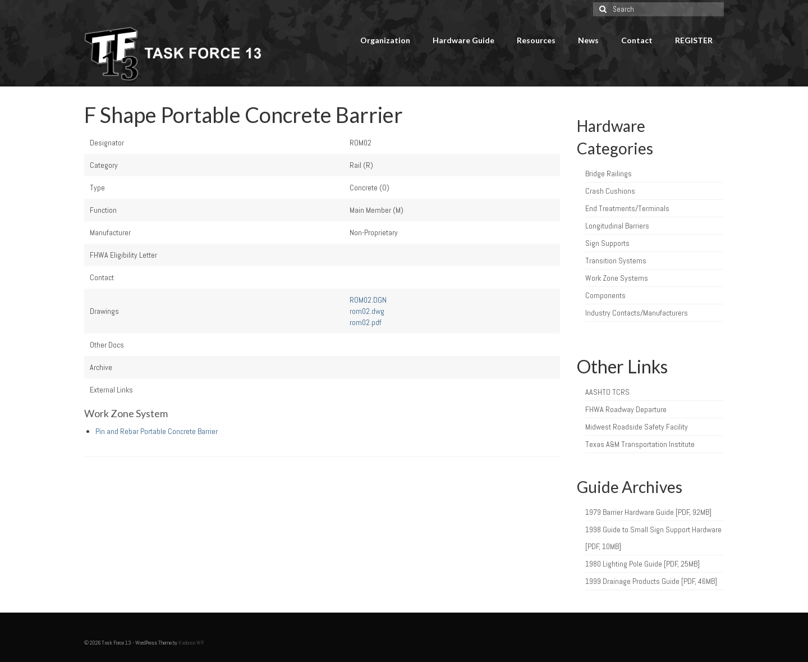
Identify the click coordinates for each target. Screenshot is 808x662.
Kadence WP (191, 642)
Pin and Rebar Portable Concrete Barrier (156, 431)
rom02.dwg (367, 311)
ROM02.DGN (368, 300)
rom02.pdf (366, 322)
